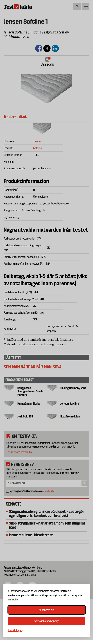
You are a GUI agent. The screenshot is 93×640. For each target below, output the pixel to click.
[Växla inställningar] (16, 630)
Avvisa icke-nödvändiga (46, 621)
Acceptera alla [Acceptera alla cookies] (46, 610)
